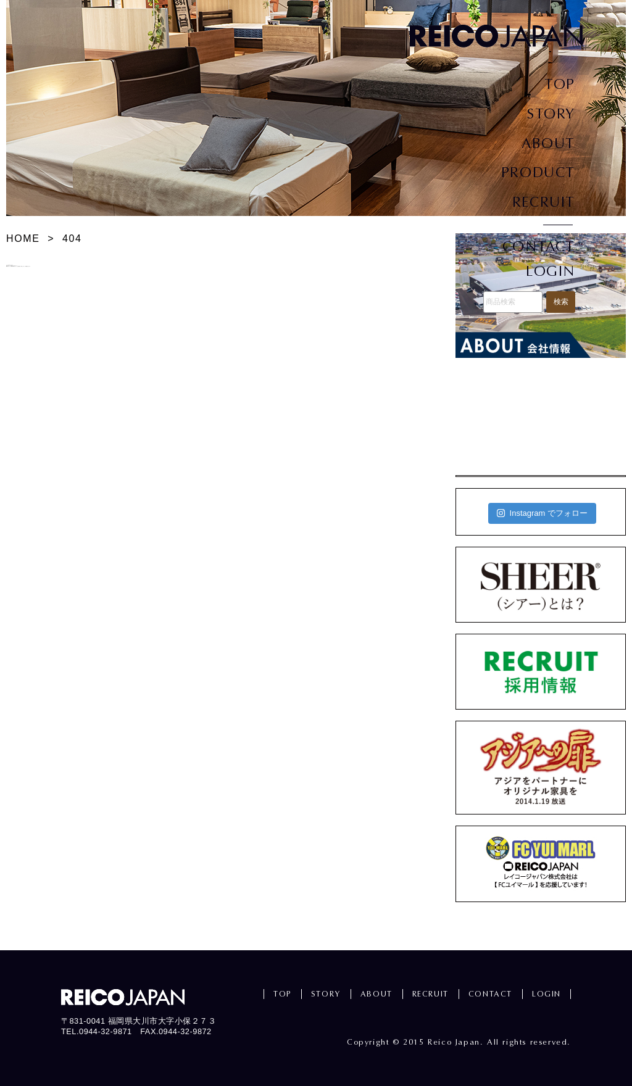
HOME (23, 238)
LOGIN (550, 271)
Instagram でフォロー (542, 513)
